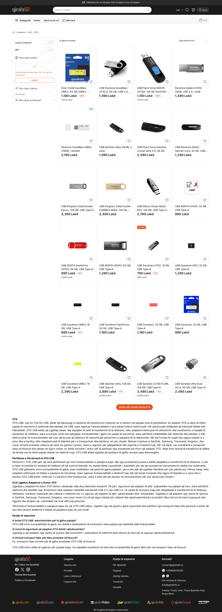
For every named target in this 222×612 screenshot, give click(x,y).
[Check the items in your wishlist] (187, 10)
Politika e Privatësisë (25, 580)
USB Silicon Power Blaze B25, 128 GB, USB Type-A (152, 208)
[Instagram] (28, 569)
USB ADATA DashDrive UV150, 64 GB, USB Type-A (77, 267)
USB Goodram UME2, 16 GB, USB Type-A (75, 385)
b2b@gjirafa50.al (170, 585)
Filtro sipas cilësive (34, 88)
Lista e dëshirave (72, 576)
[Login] (203, 9)
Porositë (68, 570)
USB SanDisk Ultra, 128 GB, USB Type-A (115, 385)
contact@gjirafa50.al (172, 565)
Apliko (34, 80)
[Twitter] (22, 569)
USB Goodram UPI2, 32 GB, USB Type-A (191, 267)
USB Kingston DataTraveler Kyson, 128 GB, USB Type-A (77, 208)
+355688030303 (172, 570)
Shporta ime (70, 565)
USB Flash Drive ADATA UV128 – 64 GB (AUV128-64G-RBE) (152, 90)
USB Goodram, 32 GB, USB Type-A (153, 326)
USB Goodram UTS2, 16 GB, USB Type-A (153, 267)
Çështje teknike (120, 576)
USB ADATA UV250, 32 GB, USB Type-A (191, 208)
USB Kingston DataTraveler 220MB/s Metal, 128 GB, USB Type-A (115, 208)
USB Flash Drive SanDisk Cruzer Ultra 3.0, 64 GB (151, 149)
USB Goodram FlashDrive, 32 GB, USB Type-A (114, 326)
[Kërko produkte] (99, 10)
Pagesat (117, 570)
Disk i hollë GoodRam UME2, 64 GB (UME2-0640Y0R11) (74, 90)
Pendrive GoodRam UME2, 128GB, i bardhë (76, 149)
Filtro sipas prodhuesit (34, 100)
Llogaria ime (70, 581)
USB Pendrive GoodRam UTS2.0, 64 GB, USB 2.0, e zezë (114, 90)
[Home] (13, 32)
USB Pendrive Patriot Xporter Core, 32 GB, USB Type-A (190, 149)
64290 (45, 67)
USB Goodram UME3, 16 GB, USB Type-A (75, 326)
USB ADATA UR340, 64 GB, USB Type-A (115, 267)
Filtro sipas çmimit (34, 57)
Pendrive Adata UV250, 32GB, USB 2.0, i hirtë (188, 89)
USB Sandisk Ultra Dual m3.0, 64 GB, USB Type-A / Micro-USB (191, 385)
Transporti (118, 581)
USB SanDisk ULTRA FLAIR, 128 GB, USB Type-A (153, 385)
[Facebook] (17, 569)
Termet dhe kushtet (25, 574)
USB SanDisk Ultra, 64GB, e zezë (115, 149)
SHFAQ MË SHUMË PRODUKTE (134, 407)
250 (23, 67)
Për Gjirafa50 (119, 565)
